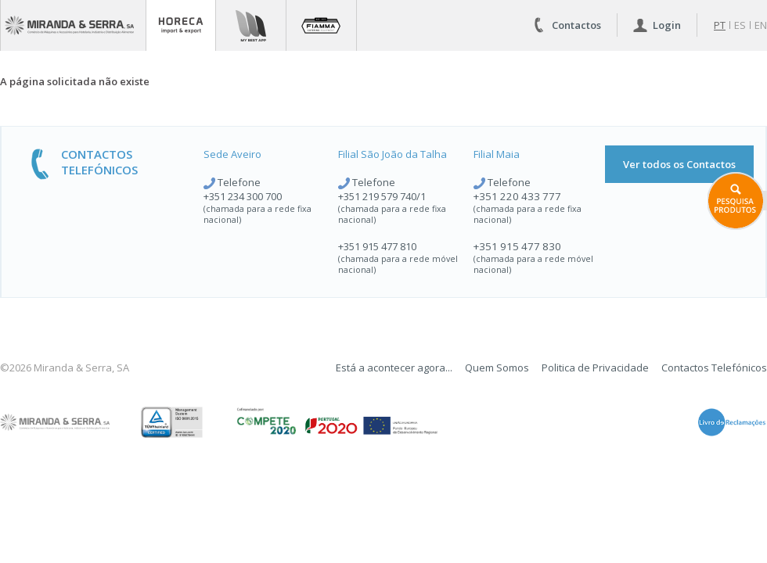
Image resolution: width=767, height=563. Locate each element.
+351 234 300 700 (242, 196)
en (760, 25)
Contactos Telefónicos (714, 367)
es (740, 25)
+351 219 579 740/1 (382, 196)
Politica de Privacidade (595, 367)
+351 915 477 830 (517, 246)
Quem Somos (497, 367)
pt (720, 25)
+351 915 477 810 (377, 246)
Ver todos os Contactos (679, 164)
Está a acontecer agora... (394, 367)
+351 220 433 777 (517, 196)
